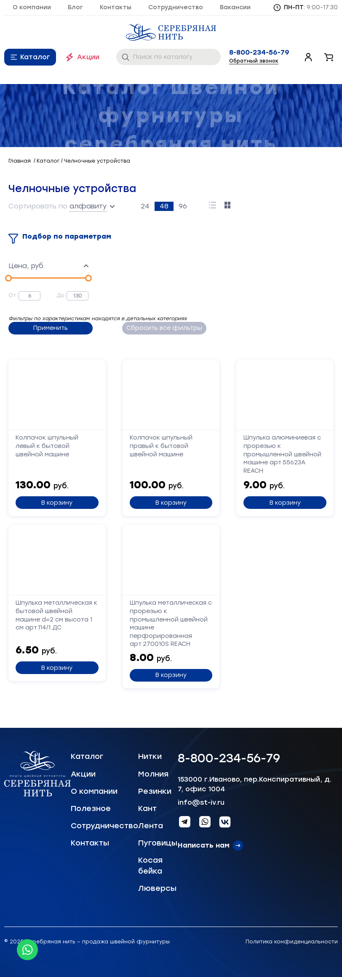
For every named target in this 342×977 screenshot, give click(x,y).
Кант (147, 808)
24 (145, 206)
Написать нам (204, 845)
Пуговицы (157, 843)
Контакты (115, 7)
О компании (32, 7)
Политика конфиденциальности (292, 942)
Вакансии (235, 7)
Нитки (150, 756)
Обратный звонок (253, 61)
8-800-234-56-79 (259, 52)
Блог (75, 7)
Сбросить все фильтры (164, 328)
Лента (150, 825)
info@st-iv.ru (201, 802)
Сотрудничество (175, 7)
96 (183, 206)
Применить (50, 328)
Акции (88, 57)
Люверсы (157, 888)
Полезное (91, 808)
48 (164, 206)
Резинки (154, 791)
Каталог (35, 57)
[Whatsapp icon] (27, 949)
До (60, 295)
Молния (153, 774)
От (12, 295)
